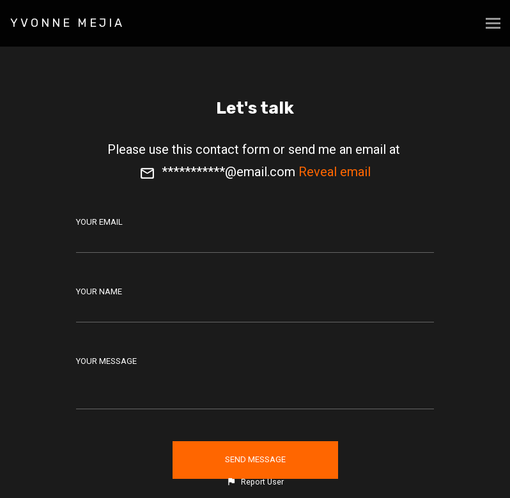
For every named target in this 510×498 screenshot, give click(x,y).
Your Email (99, 222)
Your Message (106, 361)
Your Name (99, 291)
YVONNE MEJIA (67, 23)
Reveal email (334, 171)
